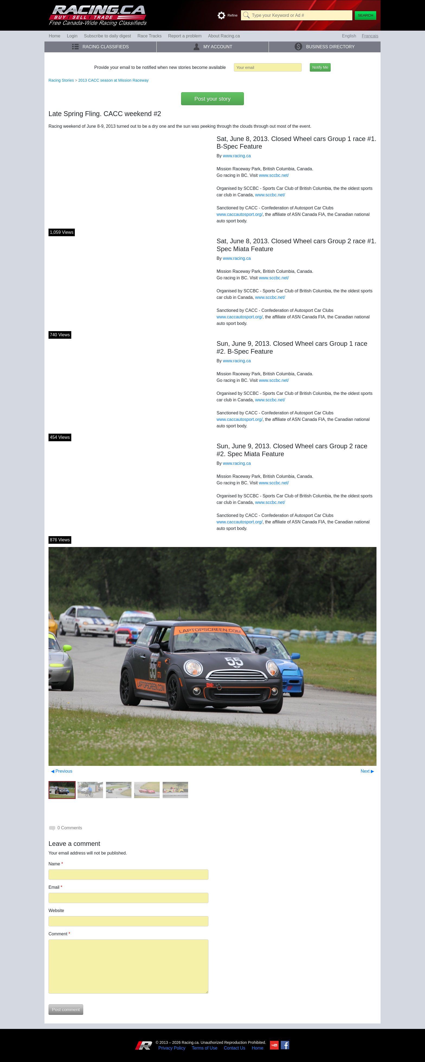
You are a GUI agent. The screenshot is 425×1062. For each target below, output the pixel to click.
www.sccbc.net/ (274, 175)
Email (55, 887)
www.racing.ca (237, 155)
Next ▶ (367, 771)
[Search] (365, 15)
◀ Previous (61, 771)
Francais (370, 36)
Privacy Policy (171, 1048)
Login (72, 36)
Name (56, 864)
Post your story (212, 99)
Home (54, 36)
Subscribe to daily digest (107, 36)
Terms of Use (204, 1048)
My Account (212, 46)
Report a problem (185, 36)
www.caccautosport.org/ (240, 214)
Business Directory (325, 46)
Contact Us (234, 1048)
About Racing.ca (224, 36)
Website (56, 910)
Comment (59, 934)
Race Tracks (149, 36)
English (349, 36)
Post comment (66, 1009)
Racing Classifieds (100, 47)
